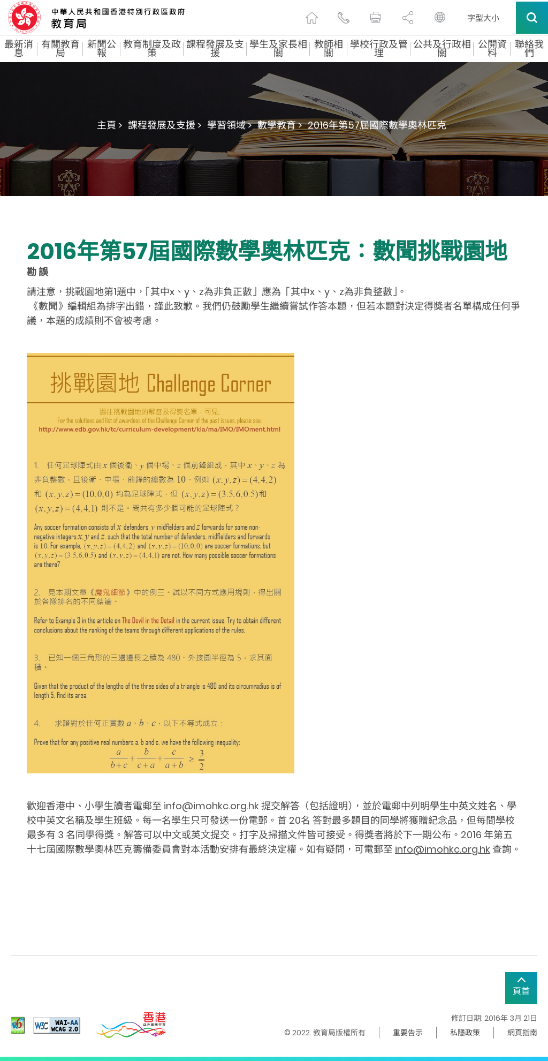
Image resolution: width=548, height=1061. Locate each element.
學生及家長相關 (278, 48)
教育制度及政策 (152, 48)
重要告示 (408, 1032)
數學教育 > (279, 125)
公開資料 (492, 48)
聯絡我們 (529, 48)
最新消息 (18, 48)
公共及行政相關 (442, 48)
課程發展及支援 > (165, 125)
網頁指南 (522, 1032)
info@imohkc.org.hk (442, 849)
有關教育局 (60, 48)
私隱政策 (465, 1032)
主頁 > (110, 125)
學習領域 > (229, 125)
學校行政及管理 (379, 48)
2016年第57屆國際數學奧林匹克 (377, 125)
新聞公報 (101, 48)
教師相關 (328, 48)
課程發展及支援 (215, 48)
